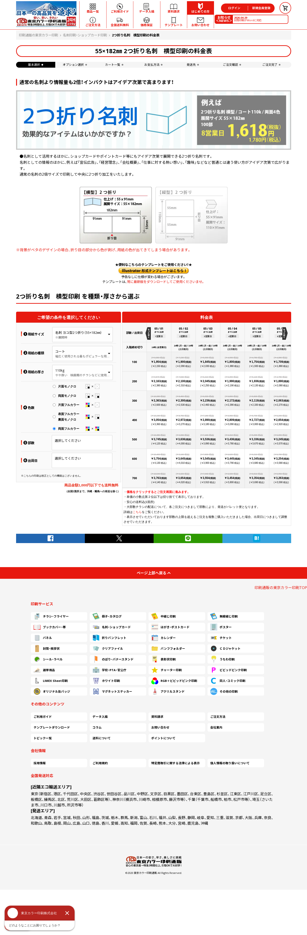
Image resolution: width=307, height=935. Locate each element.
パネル (43, 637)
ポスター (221, 627)
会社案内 (216, 727)
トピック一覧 (43, 738)
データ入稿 (100, 717)
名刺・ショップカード (112, 627)
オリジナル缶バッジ (52, 691)
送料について (102, 738)
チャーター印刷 (166, 669)
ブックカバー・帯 (50, 627)
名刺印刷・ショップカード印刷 (85, 35)
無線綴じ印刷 (224, 616)
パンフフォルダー (168, 648)
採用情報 (40, 763)
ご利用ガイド (43, 717)
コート (60, 351)
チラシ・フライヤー (51, 616)
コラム (97, 727)
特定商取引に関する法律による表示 (175, 763)
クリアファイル (108, 648)
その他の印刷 (224, 691)
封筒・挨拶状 (47, 648)
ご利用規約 (100, 763)
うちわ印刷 (222, 659)
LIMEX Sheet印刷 (51, 680)
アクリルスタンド (168, 691)
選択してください (68, 440)
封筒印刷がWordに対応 (248, 19)
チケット (221, 637)
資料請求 (157, 717)
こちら (137, 512)
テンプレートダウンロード (52, 727)
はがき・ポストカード (170, 627)
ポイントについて (163, 738)
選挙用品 (44, 669)
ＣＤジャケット (225, 648)
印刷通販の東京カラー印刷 (38, 35)
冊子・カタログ (107, 616)
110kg (59, 370)
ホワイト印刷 (106, 680)
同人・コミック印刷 (227, 680)
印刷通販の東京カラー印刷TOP (281, 587)
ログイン (234, 8)
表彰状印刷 (163, 659)
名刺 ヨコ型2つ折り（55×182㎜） (78, 332)
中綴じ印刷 (163, 616)
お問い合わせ (160, 727)
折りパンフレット (109, 637)
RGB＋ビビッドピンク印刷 (174, 680)
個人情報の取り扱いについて (230, 763)
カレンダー (163, 637)
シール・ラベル (48, 659)
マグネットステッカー (112, 691)
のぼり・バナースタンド (113, 659)
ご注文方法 (217, 717)
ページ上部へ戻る (154, 573)
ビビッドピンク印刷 (228, 669)
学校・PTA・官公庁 (109, 669)
